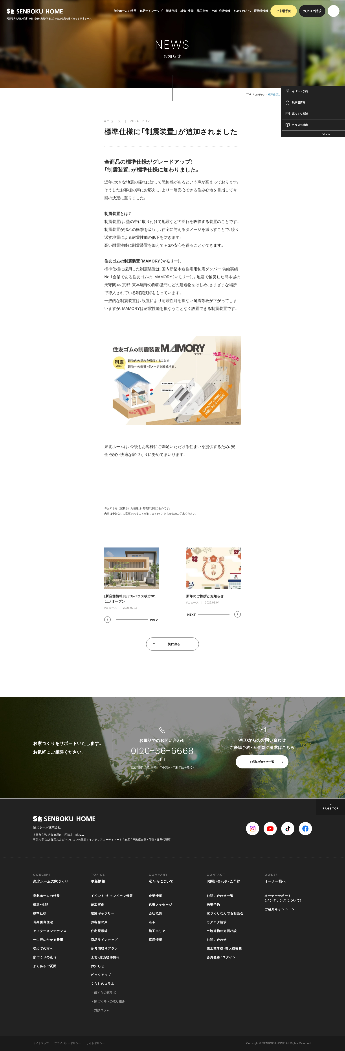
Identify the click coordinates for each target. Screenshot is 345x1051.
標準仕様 (171, 11)
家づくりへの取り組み (109, 1001)
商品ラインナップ (150, 11)
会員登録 (213, 957)
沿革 (152, 922)
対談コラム (102, 1010)
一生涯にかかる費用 (48, 939)
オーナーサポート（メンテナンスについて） (283, 898)
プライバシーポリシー (67, 1043)
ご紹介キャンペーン (279, 909)
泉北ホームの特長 (124, 11)
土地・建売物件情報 (105, 957)
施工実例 (202, 11)
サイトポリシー (95, 1043)
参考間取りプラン (104, 948)
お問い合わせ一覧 (262, 762)
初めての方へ (242, 11)
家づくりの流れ (45, 957)
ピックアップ (101, 975)
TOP (248, 94)
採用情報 (155, 939)
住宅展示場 (99, 931)
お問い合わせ (217, 939)
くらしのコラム (102, 983)
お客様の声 (99, 922)
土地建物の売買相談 (222, 931)
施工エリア (157, 931)
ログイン (229, 957)
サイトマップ (41, 1043)
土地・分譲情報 (220, 11)
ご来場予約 (283, 11)
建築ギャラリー (102, 913)
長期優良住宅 (43, 922)
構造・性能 (186, 11)
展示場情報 (261, 11)
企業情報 (155, 896)
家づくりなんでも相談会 (225, 913)
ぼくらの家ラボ (105, 992)
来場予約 (213, 904)
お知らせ (260, 94)
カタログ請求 (312, 11)
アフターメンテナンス (50, 931)
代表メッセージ (160, 904)
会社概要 (155, 913)
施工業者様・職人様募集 (224, 948)
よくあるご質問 (45, 966)
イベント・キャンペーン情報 (112, 896)
